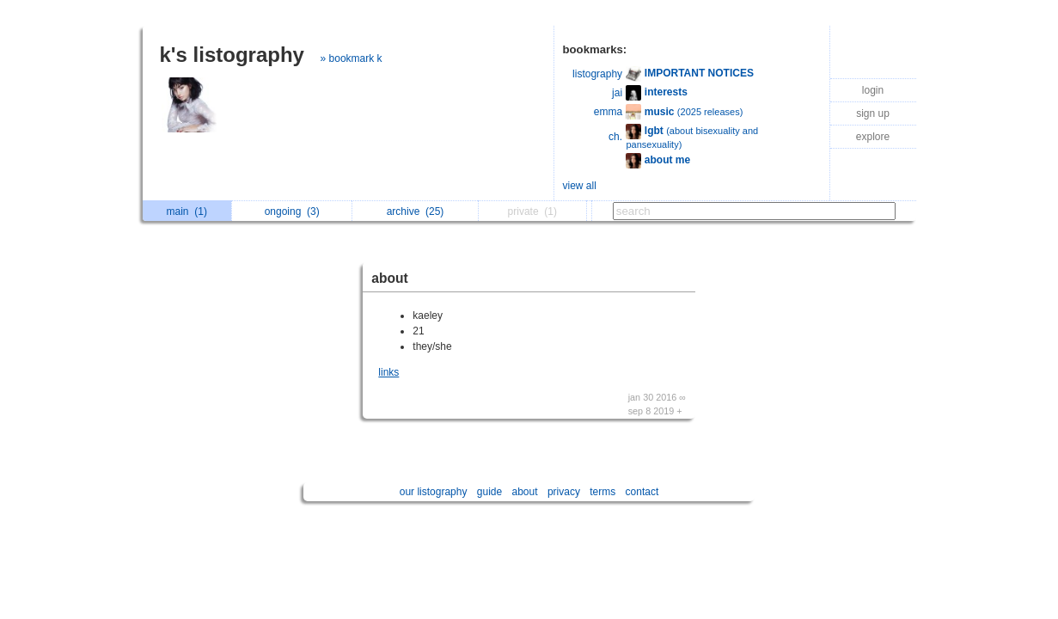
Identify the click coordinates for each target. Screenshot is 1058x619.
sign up (873, 113)
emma (608, 112)
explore (873, 137)
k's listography (232, 54)
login (873, 90)
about (389, 278)
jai (617, 93)
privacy (563, 492)
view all (579, 186)
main (187, 211)
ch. (615, 137)
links (388, 372)
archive (415, 211)
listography (597, 74)
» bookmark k (351, 58)
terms (602, 492)
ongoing (292, 211)
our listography (434, 492)
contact (642, 492)
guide (489, 492)
